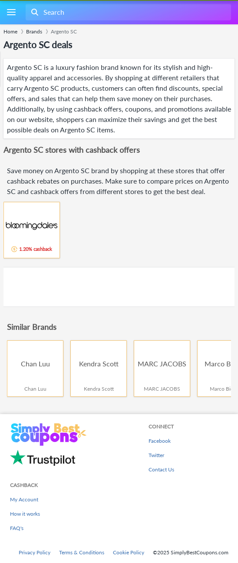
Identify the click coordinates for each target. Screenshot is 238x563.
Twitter (156, 455)
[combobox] (127, 12)
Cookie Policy (128, 552)
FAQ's (16, 528)
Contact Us (161, 469)
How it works (25, 513)
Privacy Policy (34, 552)
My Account (24, 499)
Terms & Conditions (81, 552)
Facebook (160, 441)
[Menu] (11, 12)
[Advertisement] (119, 286)
